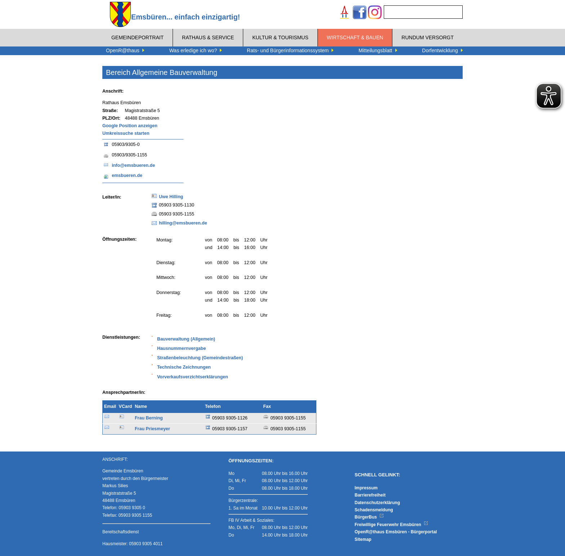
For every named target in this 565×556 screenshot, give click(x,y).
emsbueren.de (127, 175)
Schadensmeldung (374, 509)
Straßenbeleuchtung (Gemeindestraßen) (200, 357)
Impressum (366, 487)
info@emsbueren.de (133, 165)
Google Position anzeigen (129, 125)
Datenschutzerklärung (377, 502)
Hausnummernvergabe (181, 348)
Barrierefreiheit (370, 495)
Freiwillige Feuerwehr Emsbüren (391, 524)
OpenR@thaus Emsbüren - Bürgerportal (396, 531)
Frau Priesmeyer (152, 428)
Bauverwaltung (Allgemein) (186, 339)
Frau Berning (149, 418)
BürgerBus (369, 517)
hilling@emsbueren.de (183, 223)
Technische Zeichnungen (184, 367)
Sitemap (363, 539)
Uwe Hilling (171, 196)
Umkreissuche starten (126, 133)
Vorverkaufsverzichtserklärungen (192, 376)
